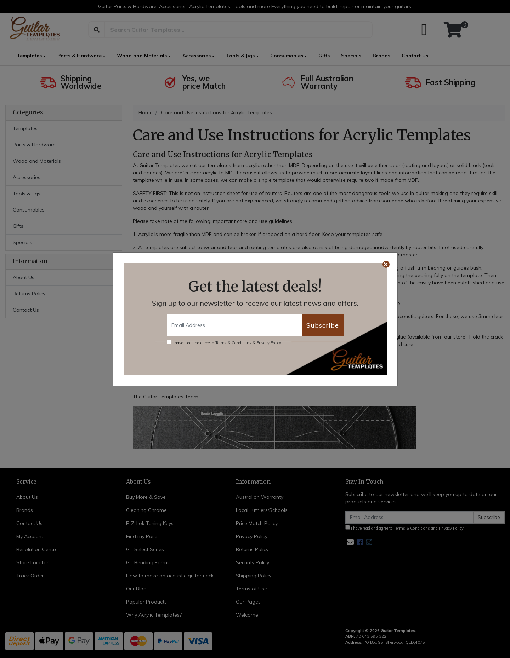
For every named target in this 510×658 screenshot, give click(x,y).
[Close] (386, 264)
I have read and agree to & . (224, 342)
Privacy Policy (268, 342)
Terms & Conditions (233, 342)
